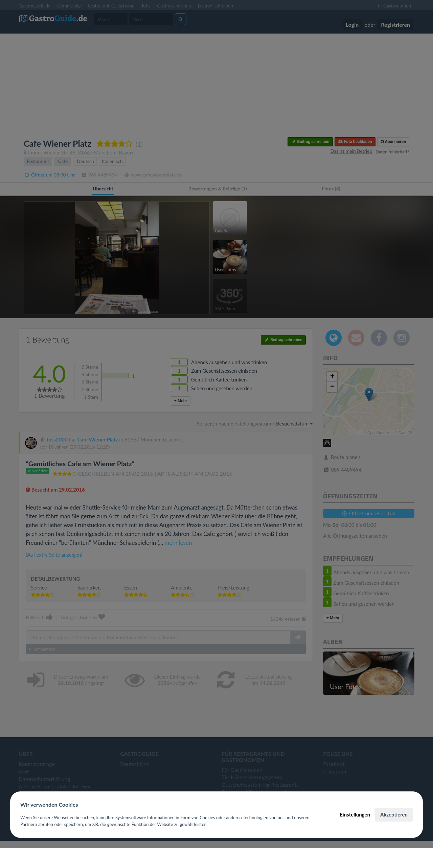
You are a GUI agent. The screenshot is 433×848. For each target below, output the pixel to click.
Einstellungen (355, 814)
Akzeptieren (394, 814)
